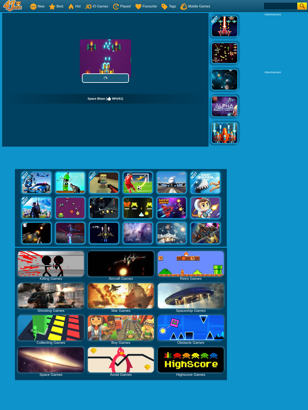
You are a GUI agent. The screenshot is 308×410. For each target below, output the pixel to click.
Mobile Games (195, 6)
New (37, 6)
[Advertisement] (273, 43)
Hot (74, 6)
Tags (168, 6)
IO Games (96, 6)
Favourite (146, 6)
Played (122, 6)
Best (56, 6)
